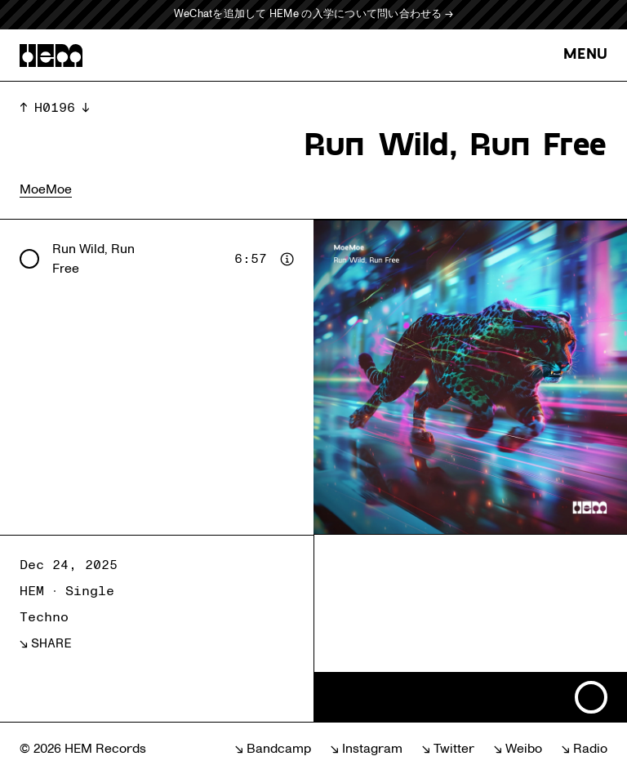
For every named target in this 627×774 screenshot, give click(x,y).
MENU (585, 55)
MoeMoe (46, 189)
